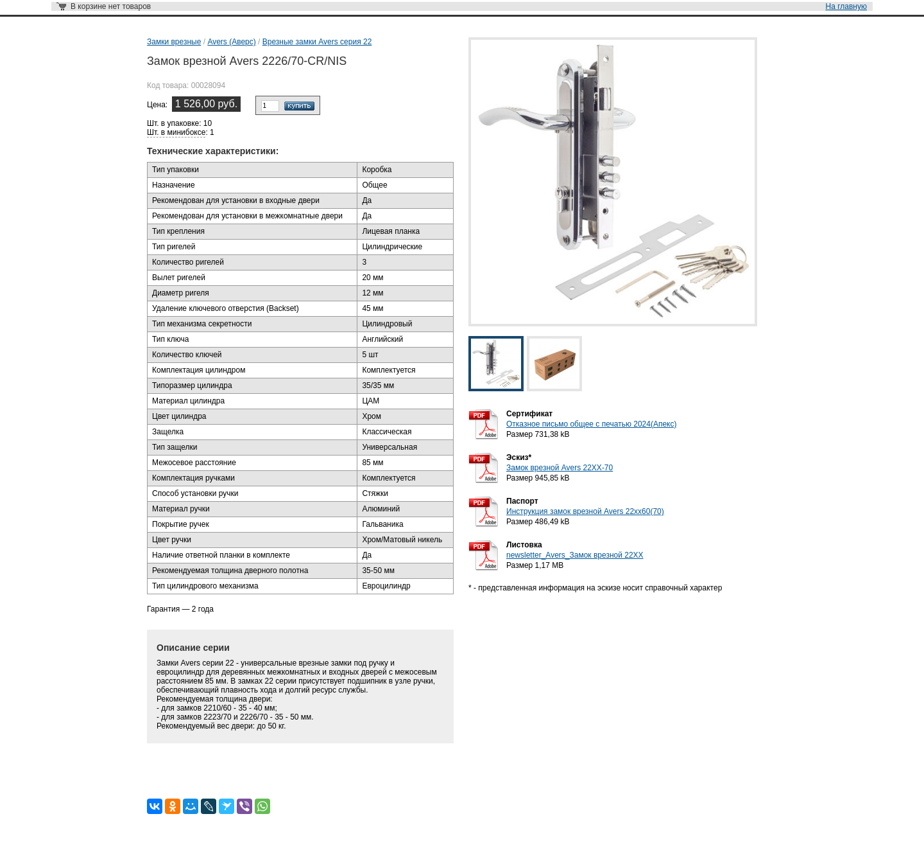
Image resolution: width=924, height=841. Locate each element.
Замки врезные (174, 41)
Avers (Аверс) (231, 41)
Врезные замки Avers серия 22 (317, 41)
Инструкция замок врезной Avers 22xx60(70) (585, 511)
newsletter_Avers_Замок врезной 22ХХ (575, 555)
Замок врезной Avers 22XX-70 (559, 467)
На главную (846, 6)
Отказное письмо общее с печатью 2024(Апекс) (591, 424)
